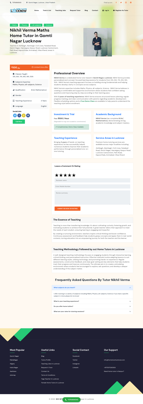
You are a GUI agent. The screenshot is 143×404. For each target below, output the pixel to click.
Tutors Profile (45, 360)
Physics (24, 25)
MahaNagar (14, 360)
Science (49, 25)
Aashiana (13, 371)
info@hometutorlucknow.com (114, 360)
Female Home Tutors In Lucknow (52, 383)
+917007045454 (110, 368)
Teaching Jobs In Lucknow (50, 364)
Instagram (76, 364)
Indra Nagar (14, 368)
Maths (14, 25)
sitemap (13, 375)
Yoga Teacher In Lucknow (50, 379)
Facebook (76, 356)
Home (36, 10)
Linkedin (75, 368)
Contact (95, 10)
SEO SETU (60, 399)
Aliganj (12, 364)
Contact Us (45, 371)
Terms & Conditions (48, 375)
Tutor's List (47, 10)
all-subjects (36, 25)
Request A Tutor (46, 368)
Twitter (75, 360)
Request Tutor (75, 10)
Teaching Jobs (60, 10)
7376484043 (16, 3)
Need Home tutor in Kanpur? (114, 371)
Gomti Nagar (14, 356)
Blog (86, 10)
